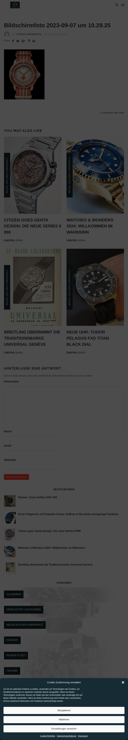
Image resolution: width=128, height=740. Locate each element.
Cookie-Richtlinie (47, 738)
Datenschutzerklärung (66, 738)
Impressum (83, 738)
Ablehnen (64, 721)
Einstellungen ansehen (64, 730)
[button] (123, 684)
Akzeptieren (63, 712)
